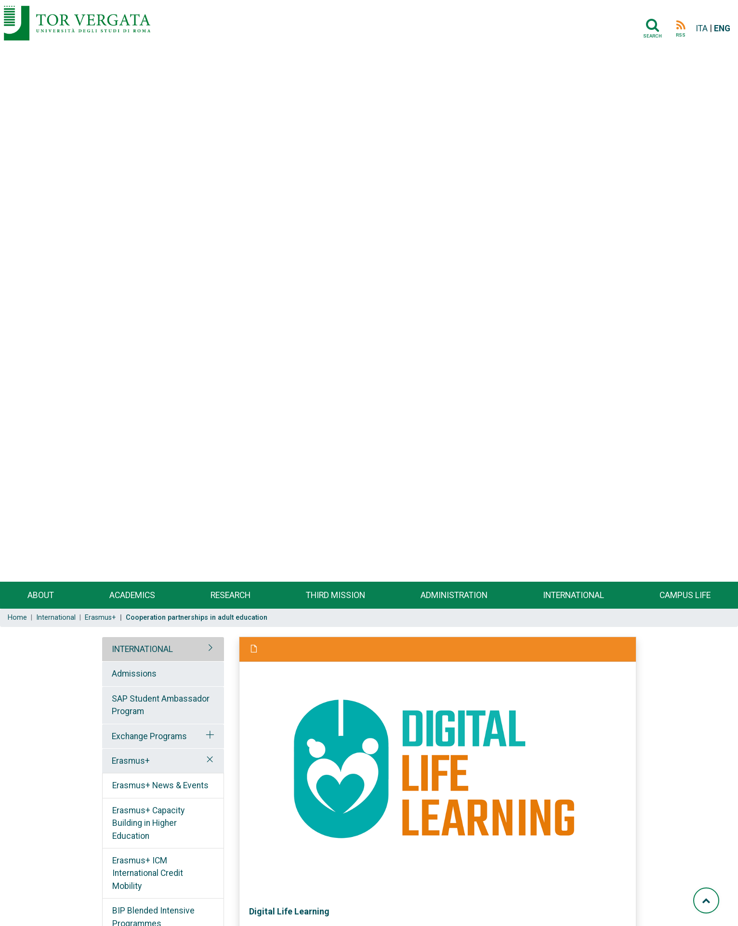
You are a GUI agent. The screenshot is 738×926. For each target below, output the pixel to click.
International (573, 595)
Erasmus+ (100, 617)
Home (17, 617)
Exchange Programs (149, 736)
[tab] (163, 649)
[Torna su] (706, 900)
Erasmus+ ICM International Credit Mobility (147, 873)
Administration (454, 595)
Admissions (134, 673)
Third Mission (335, 595)
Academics (132, 595)
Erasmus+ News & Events (160, 785)
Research (230, 595)
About (40, 595)
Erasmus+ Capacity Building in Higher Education (148, 823)
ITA (702, 28)
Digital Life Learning (289, 911)
